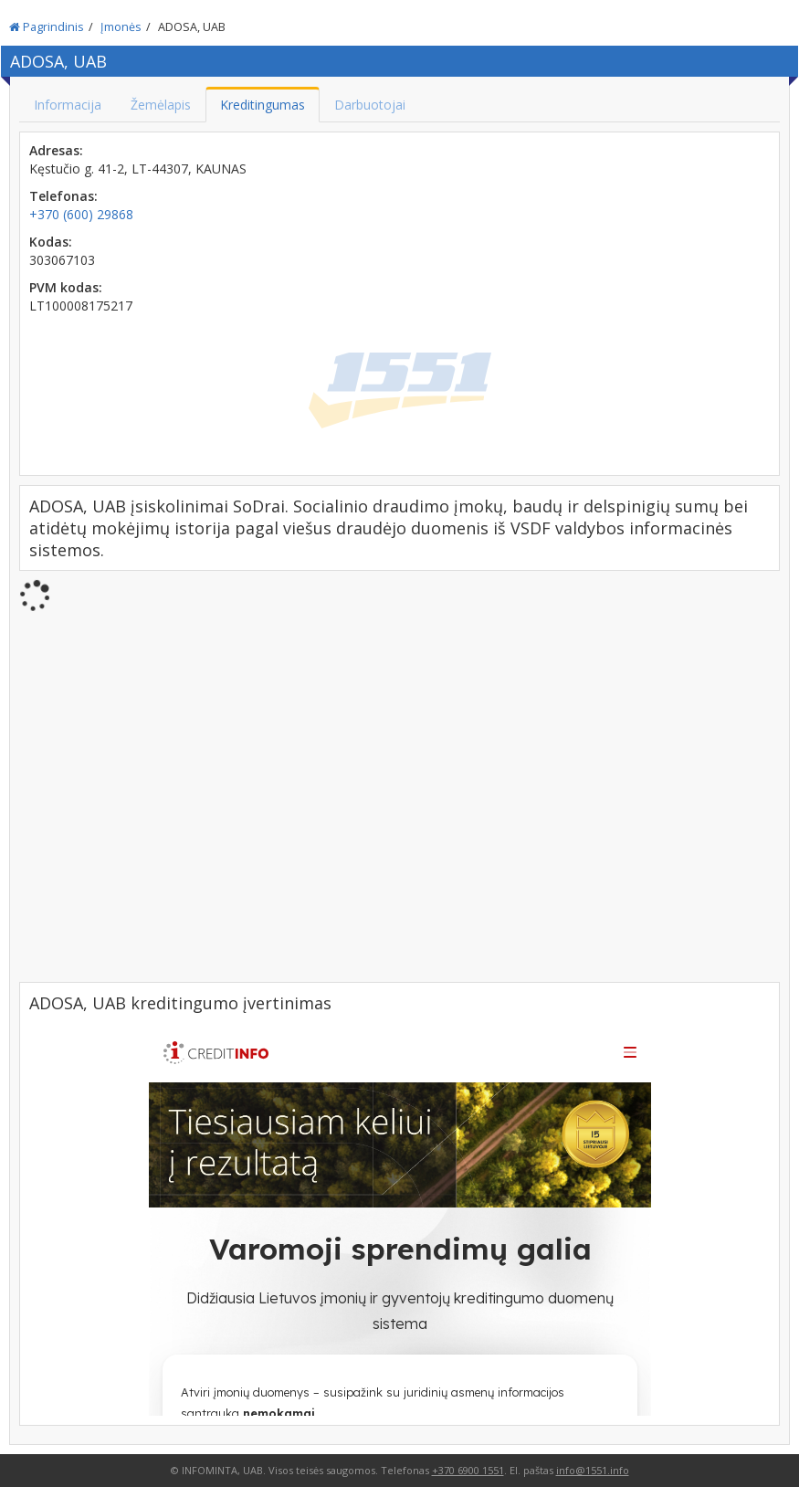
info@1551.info (592, 1470)
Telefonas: (63, 196)
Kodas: (50, 241)
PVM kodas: (65, 287)
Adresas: (56, 150)
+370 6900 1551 (468, 1470)
